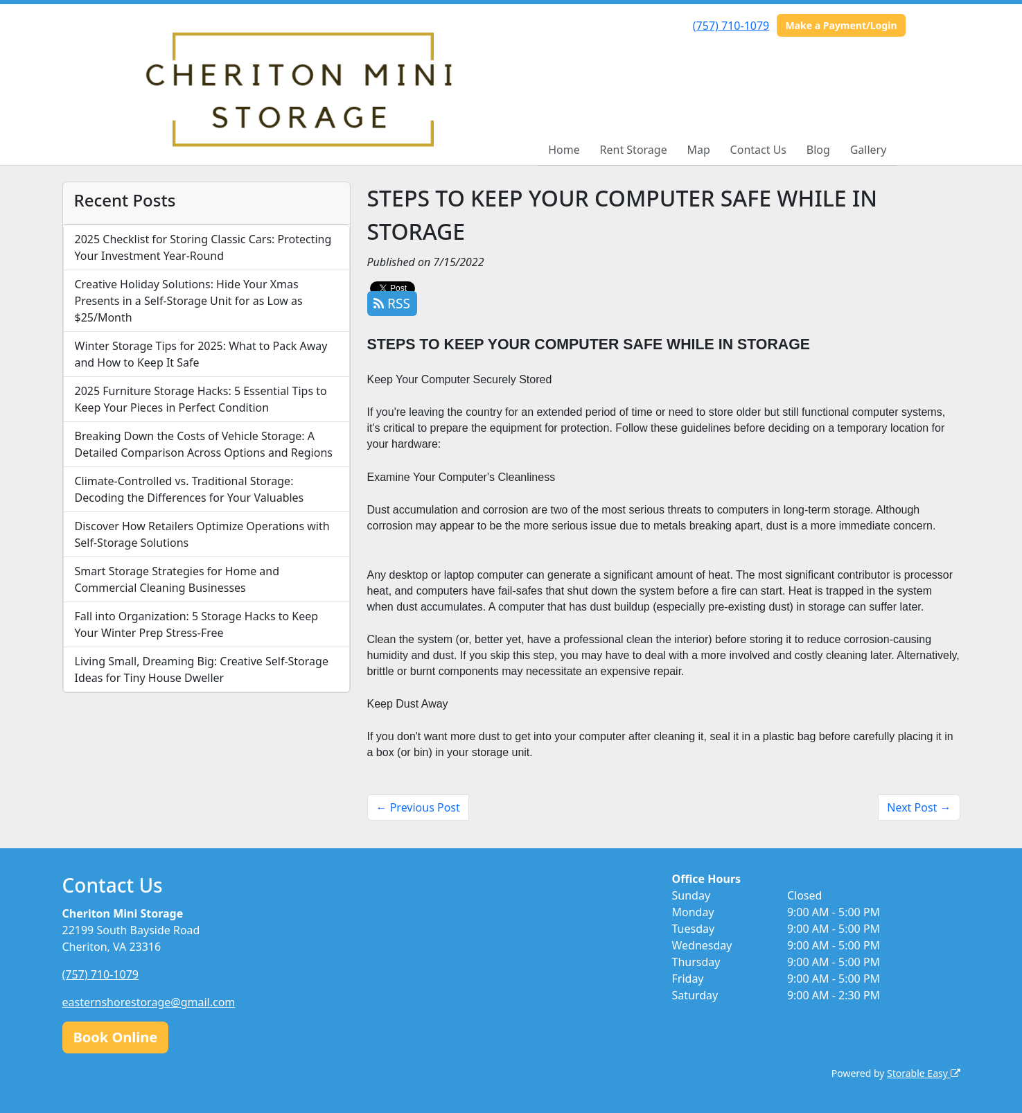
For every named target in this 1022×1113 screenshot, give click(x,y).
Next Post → (919, 807)
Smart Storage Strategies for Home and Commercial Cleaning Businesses (177, 579)
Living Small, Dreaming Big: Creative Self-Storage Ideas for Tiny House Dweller (201, 669)
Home (564, 149)
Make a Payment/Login (841, 25)
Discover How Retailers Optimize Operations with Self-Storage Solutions (202, 534)
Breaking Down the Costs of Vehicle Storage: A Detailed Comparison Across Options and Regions (204, 444)
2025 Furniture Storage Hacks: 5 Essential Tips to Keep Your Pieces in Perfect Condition (201, 399)
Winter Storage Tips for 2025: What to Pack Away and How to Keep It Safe (201, 354)
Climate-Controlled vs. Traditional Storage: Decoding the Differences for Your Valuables (189, 489)
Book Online (115, 1037)
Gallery (868, 149)
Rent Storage (633, 149)
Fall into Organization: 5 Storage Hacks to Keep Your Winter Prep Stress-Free (197, 624)
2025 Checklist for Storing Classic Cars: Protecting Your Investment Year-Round (203, 247)
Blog (818, 149)
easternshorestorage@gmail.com (149, 1002)
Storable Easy (923, 1073)
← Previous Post (418, 807)
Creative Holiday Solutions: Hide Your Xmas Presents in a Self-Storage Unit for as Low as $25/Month (189, 301)
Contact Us (758, 149)
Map (698, 149)
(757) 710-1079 (731, 25)
